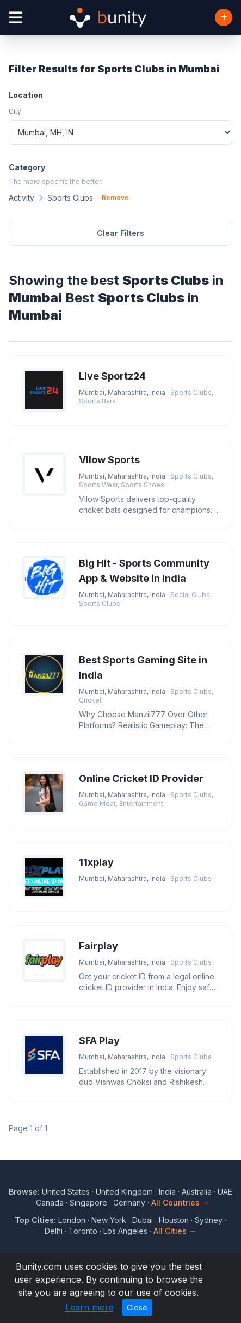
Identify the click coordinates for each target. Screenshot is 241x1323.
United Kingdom (124, 1191)
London (71, 1220)
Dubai (142, 1220)
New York (108, 1220)
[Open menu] (15, 17)
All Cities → (174, 1230)
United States (66, 1191)
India (167, 1191)
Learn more (89, 1307)
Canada (50, 1202)
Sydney (209, 1220)
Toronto (83, 1230)
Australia (197, 1191)
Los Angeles (125, 1230)
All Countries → (180, 1202)
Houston (174, 1220)
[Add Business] (223, 17)
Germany (129, 1202)
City (15, 111)
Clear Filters (120, 233)
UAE (225, 1191)
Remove (115, 198)
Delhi (54, 1230)
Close (137, 1307)
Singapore (88, 1202)
